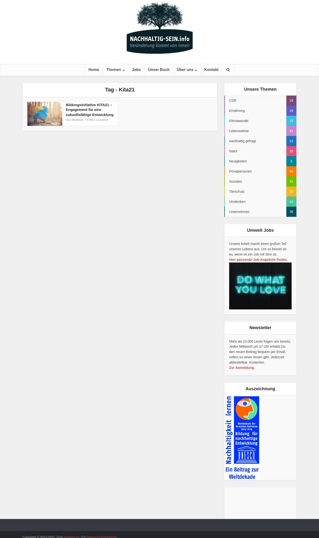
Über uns (185, 70)
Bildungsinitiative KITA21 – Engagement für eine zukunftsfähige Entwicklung (89, 110)
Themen (113, 70)
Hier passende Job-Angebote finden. (258, 260)
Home (93, 70)
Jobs (136, 70)
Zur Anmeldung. (242, 368)
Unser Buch (159, 70)
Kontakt (211, 70)
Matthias (78, 120)
